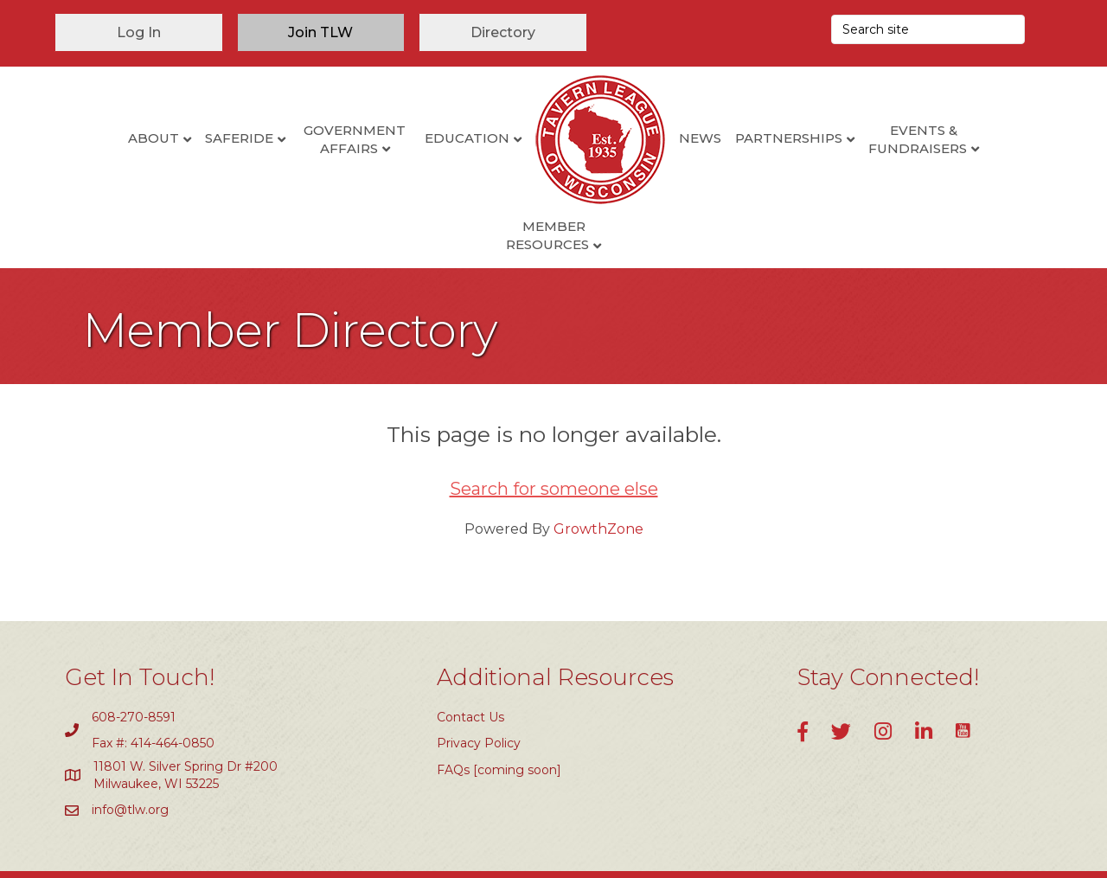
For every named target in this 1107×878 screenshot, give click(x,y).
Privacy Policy (479, 688)
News (637, 138)
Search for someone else (554, 433)
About (90, 138)
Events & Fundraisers (855, 139)
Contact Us (470, 662)
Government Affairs (292, 139)
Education (404, 138)
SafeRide (176, 138)
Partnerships (725, 138)
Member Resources (980, 139)
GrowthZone (598, 473)
